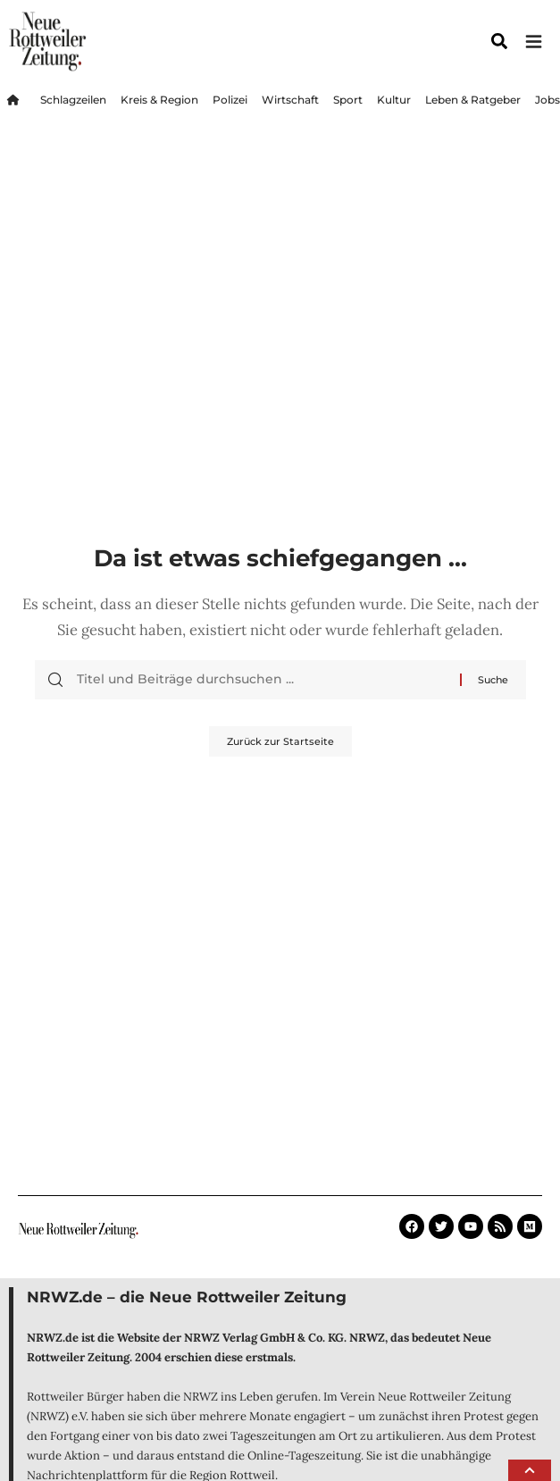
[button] (529, 1470)
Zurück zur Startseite (280, 741)
